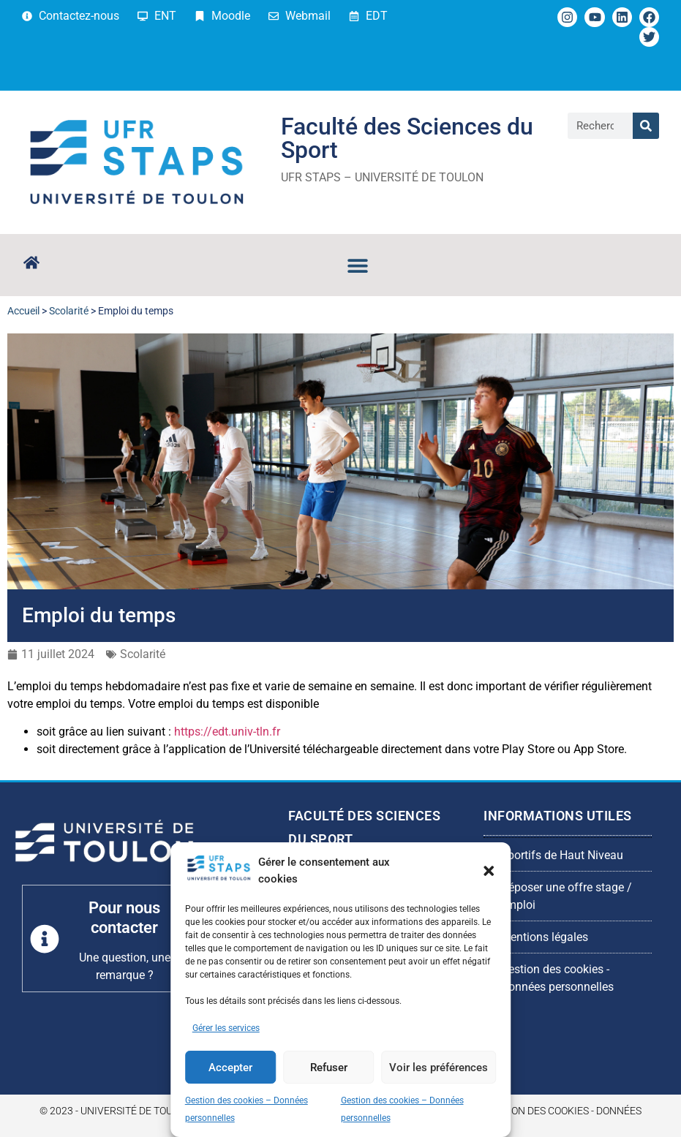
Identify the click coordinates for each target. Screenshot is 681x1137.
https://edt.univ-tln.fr (227, 732)
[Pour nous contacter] (44, 938)
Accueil (23, 311)
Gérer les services (226, 1028)
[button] (488, 871)
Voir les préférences (438, 1067)
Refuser (328, 1067)
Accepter (230, 1067)
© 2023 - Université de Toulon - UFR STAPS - (148, 1111)
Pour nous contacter (124, 917)
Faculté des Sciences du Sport (407, 138)
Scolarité (69, 311)
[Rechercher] (646, 126)
